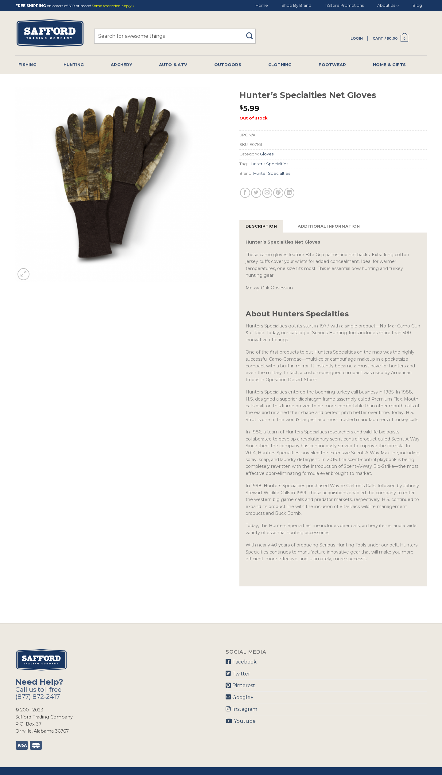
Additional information (329, 226)
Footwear (332, 64)
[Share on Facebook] (245, 193)
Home (261, 5)
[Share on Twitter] (256, 193)
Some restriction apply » (113, 6)
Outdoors (227, 64)
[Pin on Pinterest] (278, 193)
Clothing (280, 64)
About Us (388, 6)
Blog (417, 5)
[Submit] (251, 33)
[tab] (261, 226)
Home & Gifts (389, 64)
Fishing (27, 64)
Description (261, 226)
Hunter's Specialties (268, 164)
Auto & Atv (173, 64)
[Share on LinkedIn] (289, 193)
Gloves (266, 154)
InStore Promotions (344, 5)
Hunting (74, 64)
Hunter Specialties (271, 173)
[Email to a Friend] (267, 193)
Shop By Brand (296, 5)
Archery (121, 64)
